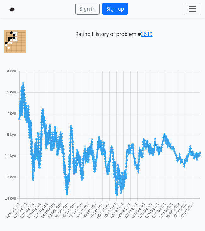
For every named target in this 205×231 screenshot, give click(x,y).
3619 (147, 34)
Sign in (87, 8)
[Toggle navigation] (192, 9)
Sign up (115, 8)
